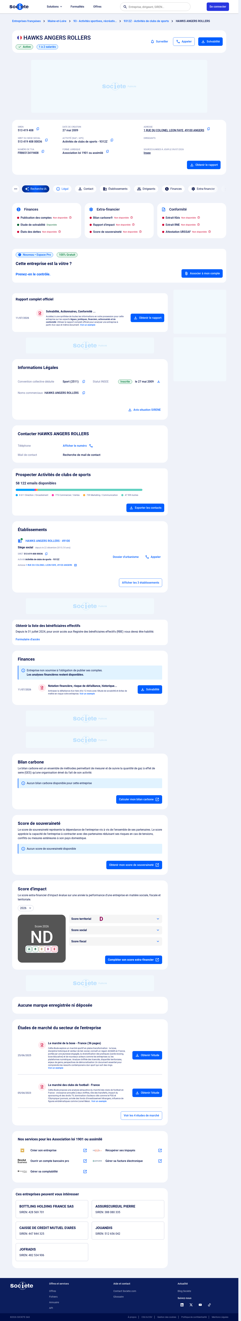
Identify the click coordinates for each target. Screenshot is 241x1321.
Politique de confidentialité (194, 1317)
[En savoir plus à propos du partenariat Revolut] (85, 1161)
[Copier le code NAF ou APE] (111, 140)
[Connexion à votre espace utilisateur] (218, 6)
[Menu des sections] (15, 188)
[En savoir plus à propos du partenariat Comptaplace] (85, 1171)
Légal (62, 189)
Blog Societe (184, 1291)
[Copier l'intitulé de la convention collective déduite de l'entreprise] (83, 381)
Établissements (115, 189)
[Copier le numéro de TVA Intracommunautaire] (42, 151)
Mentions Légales (220, 1317)
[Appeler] (184, 41)
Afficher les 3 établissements (140, 582)
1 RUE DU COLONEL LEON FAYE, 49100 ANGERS (174, 130)
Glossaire (118, 1296)
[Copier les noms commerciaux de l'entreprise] (83, 392)
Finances (173, 189)
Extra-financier (203, 189)
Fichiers (53, 1296)
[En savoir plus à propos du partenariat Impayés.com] (160, 1150)
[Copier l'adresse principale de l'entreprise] (208, 129)
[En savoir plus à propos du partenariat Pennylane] (160, 1161)
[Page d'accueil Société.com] (19, 6)
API (51, 1308)
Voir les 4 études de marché (141, 1115)
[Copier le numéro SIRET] (46, 140)
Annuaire (54, 1302)
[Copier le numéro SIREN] (37, 129)
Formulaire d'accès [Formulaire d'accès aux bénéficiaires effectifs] (28, 639)
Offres (97, 6)
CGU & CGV (147, 1317)
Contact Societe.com (124, 1291)
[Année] (26, 908)
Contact (85, 189)
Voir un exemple (87, 325)
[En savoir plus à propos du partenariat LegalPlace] (85, 1150)
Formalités (77, 6)
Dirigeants (146, 189)
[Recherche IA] (35, 188)
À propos (132, 1317)
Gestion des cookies (166, 1317)
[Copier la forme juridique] (107, 151)
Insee (147, 153)
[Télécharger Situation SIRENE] (158, 381)
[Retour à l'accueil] (21, 1286)
